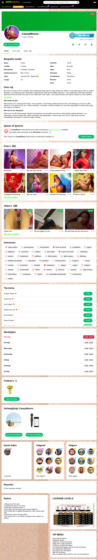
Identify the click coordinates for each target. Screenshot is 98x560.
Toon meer (8, 97)
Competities (54, 7)
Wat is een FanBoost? (87, 39)
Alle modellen (6, 7)
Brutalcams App (66, 7)
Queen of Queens (55, 130)
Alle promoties (43, 7)
